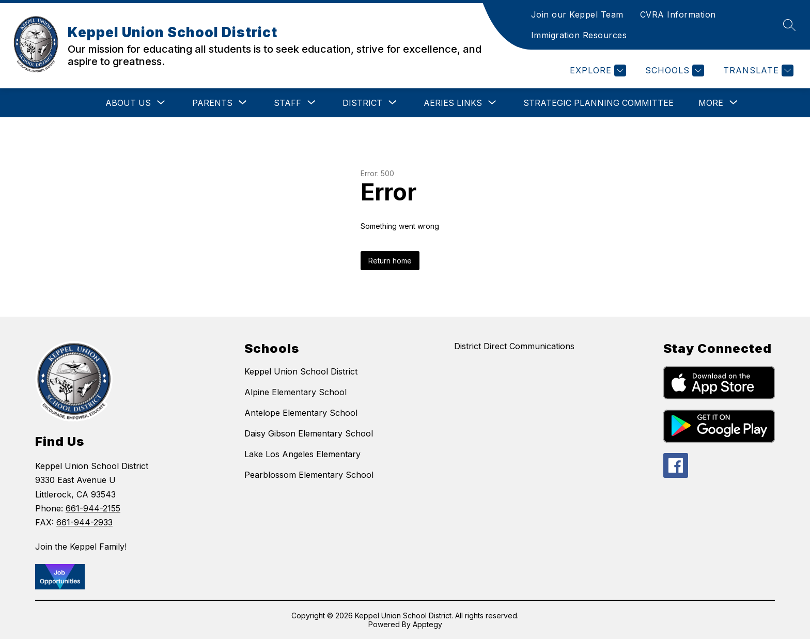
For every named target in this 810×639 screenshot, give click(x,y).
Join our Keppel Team (577, 14)
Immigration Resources (579, 35)
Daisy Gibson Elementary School (308, 433)
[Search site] (789, 25)
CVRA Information (678, 14)
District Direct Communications (514, 346)
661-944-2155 (93, 508)
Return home (390, 260)
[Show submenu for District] (362, 103)
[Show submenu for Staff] (287, 103)
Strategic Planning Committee (598, 103)
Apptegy (427, 624)
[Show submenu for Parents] (212, 103)
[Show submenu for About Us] (128, 103)
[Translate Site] (757, 70)
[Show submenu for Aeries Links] (453, 103)
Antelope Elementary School (300, 413)
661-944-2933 (84, 522)
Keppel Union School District (300, 371)
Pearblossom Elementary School (308, 475)
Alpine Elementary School (295, 392)
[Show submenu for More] (710, 103)
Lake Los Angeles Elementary (302, 454)
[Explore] (596, 70)
